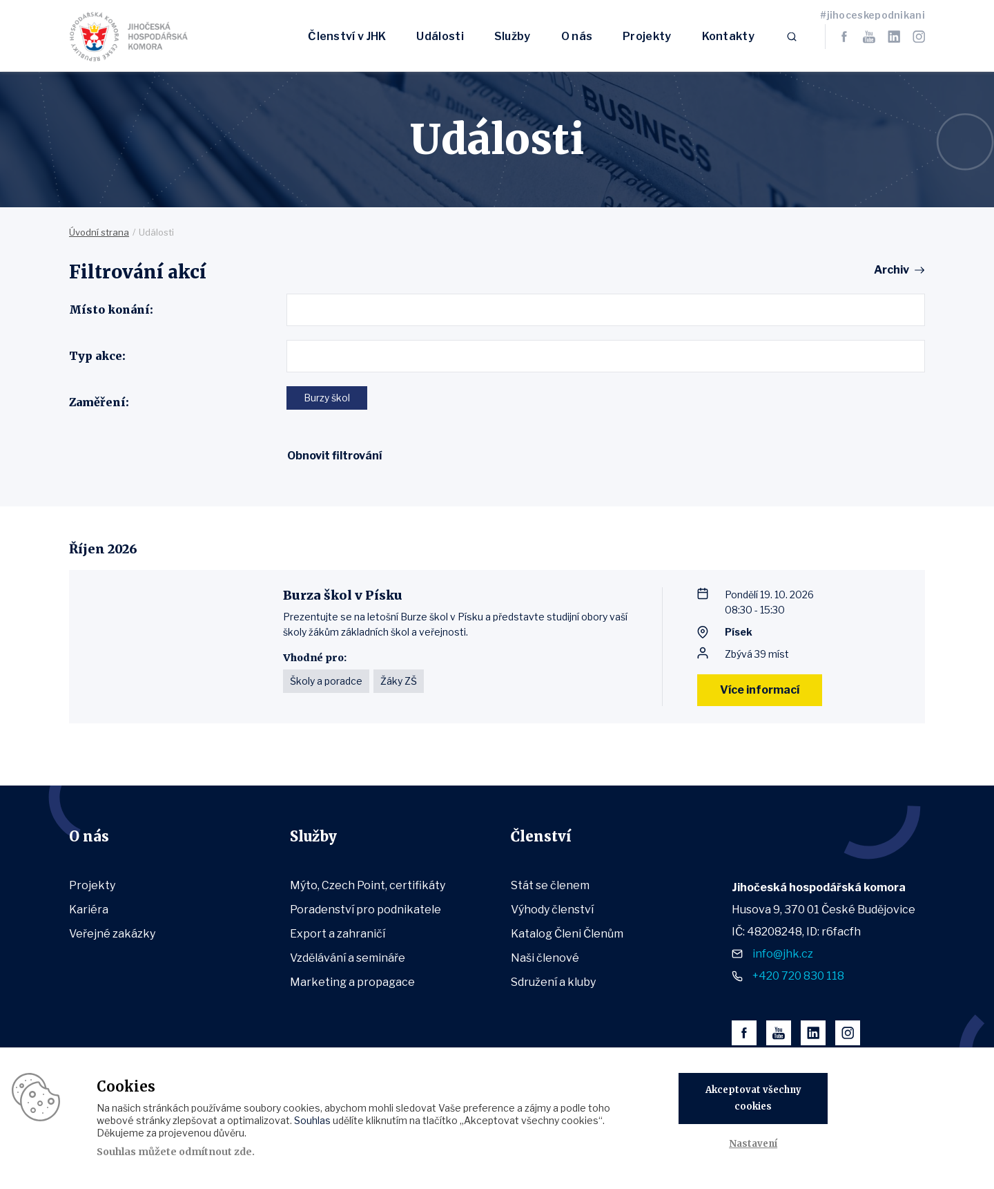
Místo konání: (111, 309)
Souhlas (312, 1120)
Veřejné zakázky (112, 933)
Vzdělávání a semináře (347, 957)
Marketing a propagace (352, 982)
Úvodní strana (99, 232)
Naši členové (545, 957)
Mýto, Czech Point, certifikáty (367, 885)
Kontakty (728, 36)
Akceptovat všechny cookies (753, 1098)
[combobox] (605, 310)
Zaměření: (99, 402)
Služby (512, 36)
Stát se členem (550, 885)
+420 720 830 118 (798, 975)
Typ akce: (97, 356)
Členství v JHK (347, 36)
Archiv (891, 270)
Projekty (647, 36)
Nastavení (753, 1144)
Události (439, 36)
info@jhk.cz (782, 953)
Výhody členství (552, 909)
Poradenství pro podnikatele (365, 909)
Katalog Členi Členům (567, 933)
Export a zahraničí (337, 933)
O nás (577, 36)
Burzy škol (327, 397)
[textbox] (296, 309)
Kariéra (88, 909)
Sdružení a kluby (553, 982)
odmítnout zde (215, 1151)
